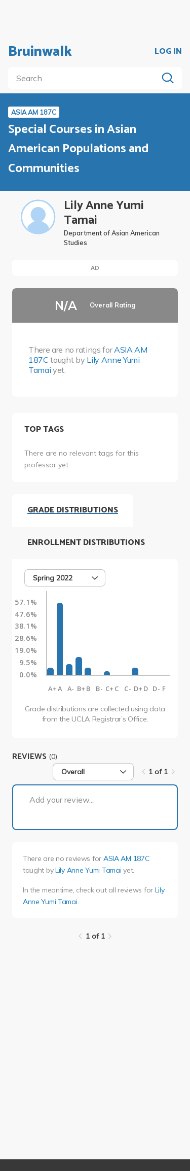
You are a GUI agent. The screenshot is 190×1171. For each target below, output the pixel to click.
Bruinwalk (40, 52)
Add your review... (61, 800)
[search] (85, 78)
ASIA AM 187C (126, 858)
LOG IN (168, 51)
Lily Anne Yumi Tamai (88, 870)
